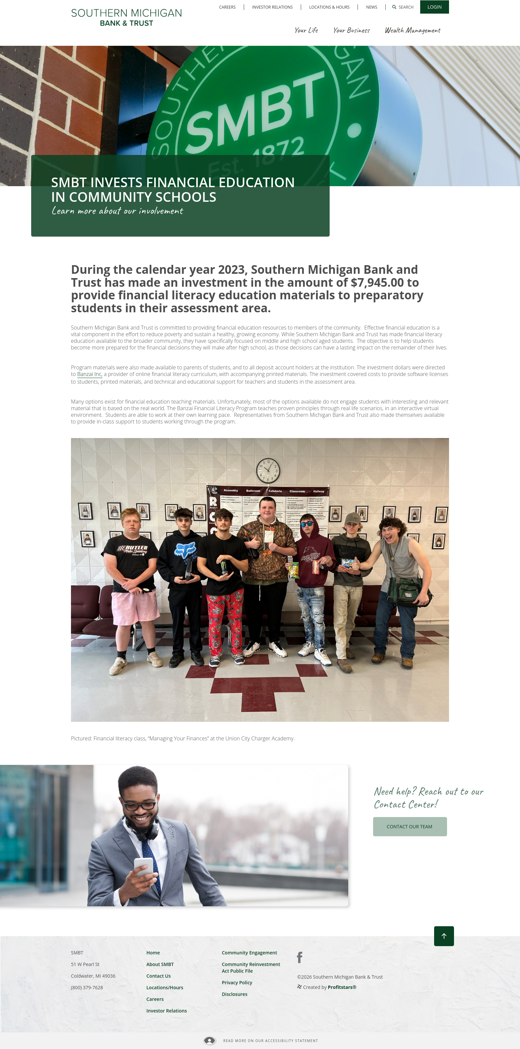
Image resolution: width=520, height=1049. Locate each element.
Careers (227, 7)
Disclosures (234, 994)
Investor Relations (272, 7)
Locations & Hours (329, 7)
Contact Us (158, 976)
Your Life (305, 30)
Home (153, 952)
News (371, 7)
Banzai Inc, (89, 374)
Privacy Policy (237, 982)
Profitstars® (342, 987)
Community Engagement (249, 952)
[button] (403, 7)
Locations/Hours (164, 987)
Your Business (350, 30)
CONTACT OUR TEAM (410, 826)
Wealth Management (412, 30)
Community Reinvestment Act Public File (251, 967)
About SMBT (159, 964)
